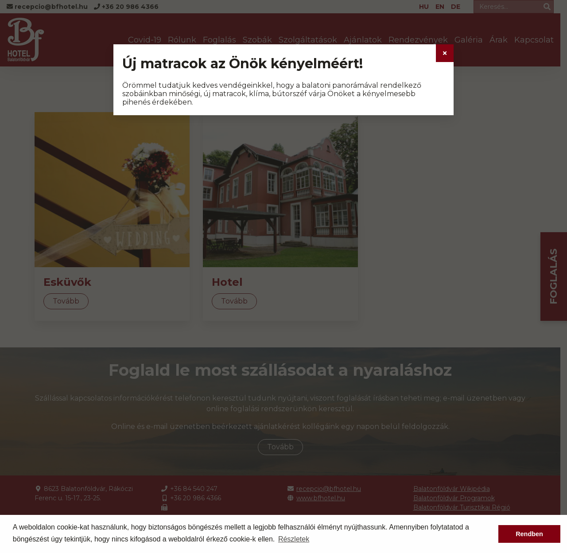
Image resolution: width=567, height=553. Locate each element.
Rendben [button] (529, 533)
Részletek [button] (293, 539)
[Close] (445, 53)
